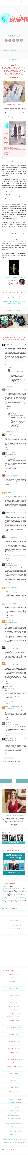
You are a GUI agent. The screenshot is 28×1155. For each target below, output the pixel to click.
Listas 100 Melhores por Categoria (13, 1137)
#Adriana (23, 888)
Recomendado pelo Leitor (13, 1115)
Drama (11, 999)
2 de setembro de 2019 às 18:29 (11, 435)
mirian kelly (9, 492)
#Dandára (16, 897)
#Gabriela (5, 301)
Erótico (11, 1006)
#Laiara (5, 895)
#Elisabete (12, 893)
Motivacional (11, 1034)
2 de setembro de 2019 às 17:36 (11, 390)
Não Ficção (11, 1041)
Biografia (11, 978)
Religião (11, 1052)
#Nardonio (4, 888)
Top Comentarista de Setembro (14, 277)
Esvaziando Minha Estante (13, 1123)
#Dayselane (8, 901)
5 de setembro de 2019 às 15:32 (11, 537)
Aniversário (13, 1134)
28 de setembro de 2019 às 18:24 (11, 724)
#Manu (12, 891)
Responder (7, 364)
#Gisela (4, 887)
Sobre (21, 1)
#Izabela (9, 898)
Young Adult (11, 1091)
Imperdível (18, 301)
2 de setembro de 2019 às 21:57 (11, 476)
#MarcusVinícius (11, 900)
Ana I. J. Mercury (10, 738)
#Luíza (10, 894)
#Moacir (23, 900)
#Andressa (6, 891)
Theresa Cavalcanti (11, 587)
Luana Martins (10, 452)
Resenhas (14, 825)
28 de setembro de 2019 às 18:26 (17, 371)
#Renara (19, 891)
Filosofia (11, 1020)
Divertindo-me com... (13, 1131)
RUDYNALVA (8, 434)
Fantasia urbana (11, 1013)
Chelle (7, 389)
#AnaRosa (22, 898)
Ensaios (12, 1002)
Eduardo (13, 370)
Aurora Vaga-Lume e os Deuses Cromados (14, 1139)
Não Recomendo (13, 928)
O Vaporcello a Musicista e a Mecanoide (14, 1142)
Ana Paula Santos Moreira (14, 706)
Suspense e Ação (11, 303)
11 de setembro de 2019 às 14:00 (11, 648)
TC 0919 (19, 303)
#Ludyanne (22, 897)
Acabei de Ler (13, 1110)
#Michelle (16, 898)
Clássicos (11, 988)
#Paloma (3, 898)
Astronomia (11, 974)
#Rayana (23, 895)
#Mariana (14, 901)
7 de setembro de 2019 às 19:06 (11, 589)
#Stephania (4, 897)
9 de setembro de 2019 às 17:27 (11, 622)
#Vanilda (17, 894)
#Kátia (18, 900)
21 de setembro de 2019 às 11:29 (11, 708)
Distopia (11, 995)
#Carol (12, 890)
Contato (7, 4)
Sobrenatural (11, 1070)
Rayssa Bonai (9, 563)
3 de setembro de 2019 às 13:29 (11, 494)
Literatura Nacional (13, 1102)
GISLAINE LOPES (9, 620)
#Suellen (3, 901)
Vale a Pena (13, 920)
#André (17, 895)
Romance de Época (11, 1066)
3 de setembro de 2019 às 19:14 (11, 514)
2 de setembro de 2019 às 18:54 (11, 454)
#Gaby (24, 891)
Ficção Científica (11, 1016)
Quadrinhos (11, 1048)
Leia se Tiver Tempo (13, 925)
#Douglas (14, 888)
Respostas (10, 367)
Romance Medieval (11, 1062)
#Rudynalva (19, 901)
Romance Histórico (11, 1059)
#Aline (10, 897)
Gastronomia (11, 1024)
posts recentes (6, 781)
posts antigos (22, 781)
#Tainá (24, 890)
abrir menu (14, 29)
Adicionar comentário (8, 758)
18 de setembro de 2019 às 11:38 (11, 688)
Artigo (13, 1126)
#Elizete (3, 900)
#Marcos (6, 890)
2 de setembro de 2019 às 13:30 (11, 346)
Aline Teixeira (9, 663)
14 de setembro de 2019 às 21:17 (11, 664)
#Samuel (19, 890)
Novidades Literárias (13, 1121)
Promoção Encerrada (13, 1099)
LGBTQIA (11, 1031)
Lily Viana (8, 686)
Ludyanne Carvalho (11, 475)
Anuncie (21, 4)
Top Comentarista (13, 1105)
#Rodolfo (18, 887)
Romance (11, 1055)
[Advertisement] (14, 951)
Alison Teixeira (10, 512)
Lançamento (13, 1107)
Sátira (11, 1080)
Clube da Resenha (13, 1129)
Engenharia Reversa (13, 1118)
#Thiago (24, 894)
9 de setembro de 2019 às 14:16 (11, 605)
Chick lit (11, 985)
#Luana (5, 893)
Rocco (23, 301)
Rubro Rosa (9, 344)
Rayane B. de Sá (9, 536)
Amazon (10, 157)
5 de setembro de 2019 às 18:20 (11, 565)
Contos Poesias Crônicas (11, 992)
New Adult (11, 1038)
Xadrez (11, 1087)
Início (7, 1)
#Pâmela (12, 895)
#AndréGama (21, 893)
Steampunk (11, 1073)
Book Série (11, 981)
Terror (11, 1084)
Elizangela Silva (10, 603)
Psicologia (11, 1045)
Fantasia (11, 301)
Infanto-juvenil (11, 1027)
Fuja (14, 930)
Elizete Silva (9, 647)
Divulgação (13, 1113)
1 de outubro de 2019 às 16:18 (10, 740)
